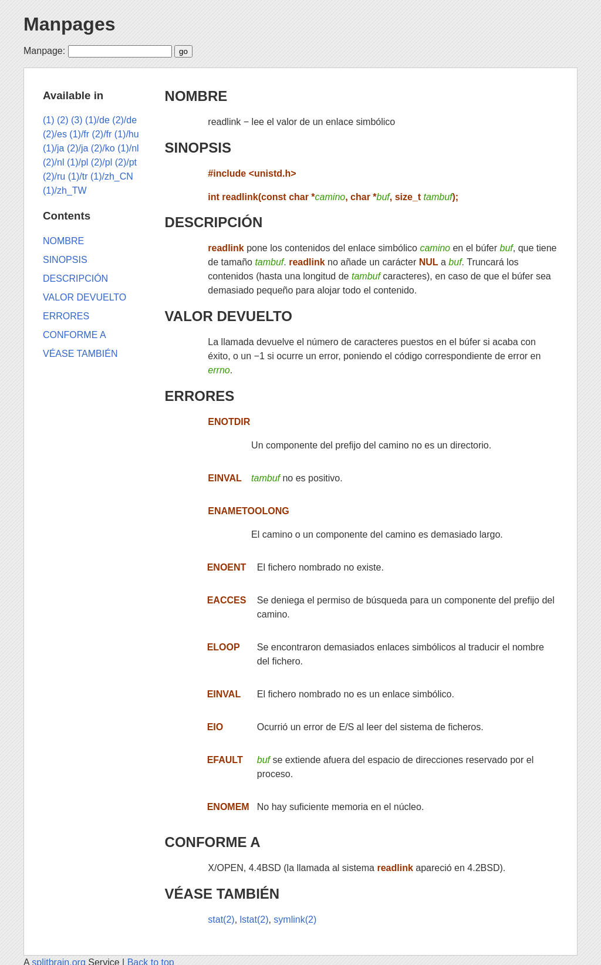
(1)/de (97, 120)
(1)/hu (126, 134)
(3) (77, 120)
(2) (63, 120)
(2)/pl (101, 162)
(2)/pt (126, 162)
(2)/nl (53, 162)
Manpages (69, 24)
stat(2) (221, 919)
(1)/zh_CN (111, 176)
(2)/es (55, 134)
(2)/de (124, 120)
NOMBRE (196, 96)
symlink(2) (295, 919)
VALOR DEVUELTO (228, 316)
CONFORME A (213, 842)
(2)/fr (102, 134)
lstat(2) (254, 919)
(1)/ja (53, 148)
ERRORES (200, 396)
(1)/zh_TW (65, 190)
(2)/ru (54, 176)
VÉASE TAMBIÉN (222, 894)
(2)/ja (77, 148)
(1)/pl (77, 162)
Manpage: (44, 51)
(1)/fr (79, 134)
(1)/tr (78, 176)
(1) (49, 120)
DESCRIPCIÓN (214, 222)
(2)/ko (103, 148)
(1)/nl (128, 148)
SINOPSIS (198, 148)
